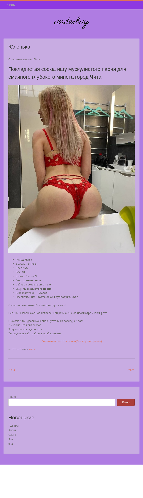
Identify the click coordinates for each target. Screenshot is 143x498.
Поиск (12, 397)
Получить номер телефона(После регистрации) (71, 341)
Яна (10, 439)
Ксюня (12, 430)
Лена (12, 370)
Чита (32, 349)
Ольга (130, 370)
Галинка (13, 425)
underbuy (72, 21)
